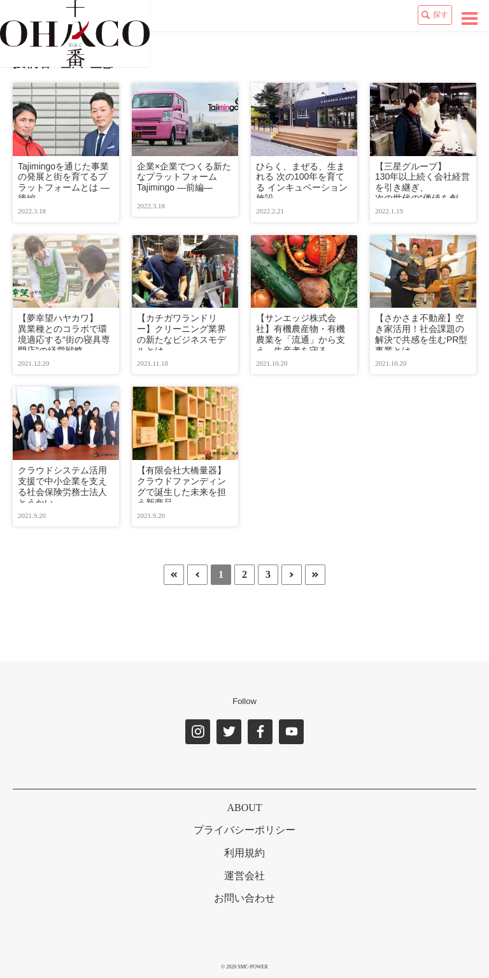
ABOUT (244, 807)
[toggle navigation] (469, 18)
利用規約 (244, 852)
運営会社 (244, 875)
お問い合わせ (244, 898)
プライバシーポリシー (244, 829)
